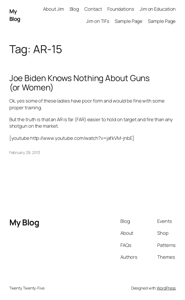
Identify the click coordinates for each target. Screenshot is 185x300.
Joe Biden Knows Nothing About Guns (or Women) (79, 82)
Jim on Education (158, 9)
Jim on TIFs (97, 21)
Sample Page (129, 21)
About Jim (53, 9)
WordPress (166, 288)
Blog (74, 9)
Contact (93, 9)
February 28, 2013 (24, 152)
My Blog (14, 15)
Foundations (120, 9)
